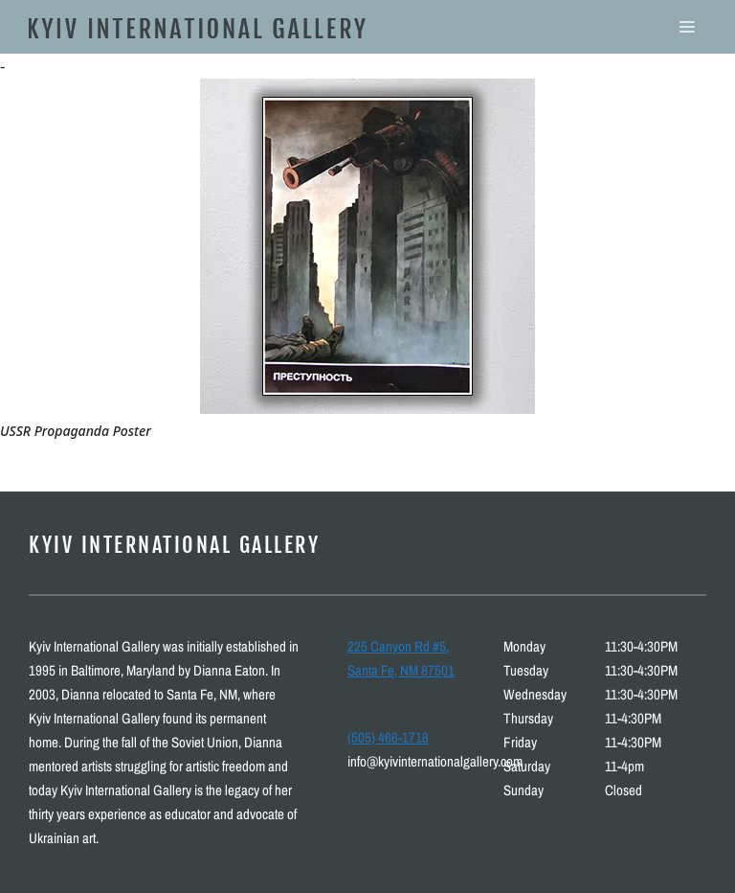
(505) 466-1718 (388, 737)
